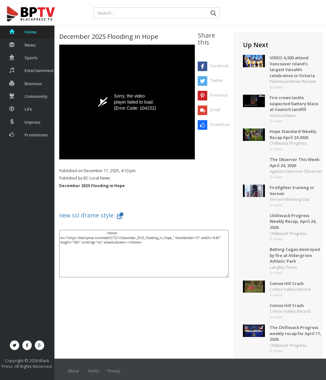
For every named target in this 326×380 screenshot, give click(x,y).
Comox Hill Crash (287, 283)
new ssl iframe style (91, 215)
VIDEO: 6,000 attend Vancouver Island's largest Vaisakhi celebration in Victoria (292, 66)
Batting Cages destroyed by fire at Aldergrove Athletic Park (295, 255)
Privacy (114, 371)
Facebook (219, 66)
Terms (93, 371)
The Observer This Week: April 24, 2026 (295, 162)
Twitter (216, 80)
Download (219, 124)
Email (215, 110)
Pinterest (219, 95)
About (73, 371)
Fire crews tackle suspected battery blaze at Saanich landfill (294, 103)
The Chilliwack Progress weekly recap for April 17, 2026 (295, 333)
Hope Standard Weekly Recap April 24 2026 (293, 134)
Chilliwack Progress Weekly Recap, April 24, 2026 (293, 221)
